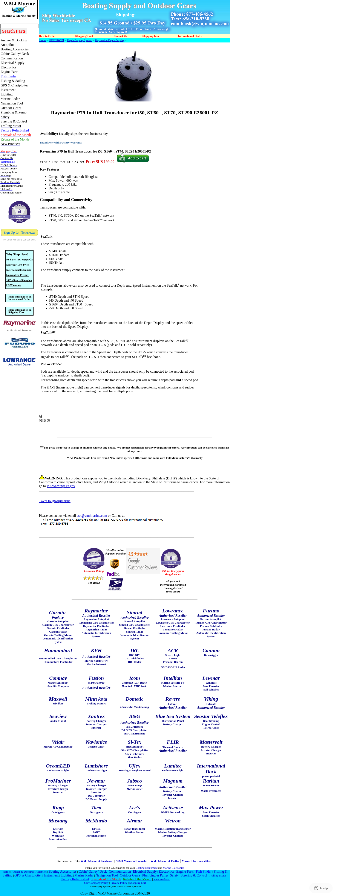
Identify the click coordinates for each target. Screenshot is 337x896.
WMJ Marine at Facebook (97, 861)
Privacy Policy (118, 882)
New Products (161, 879)
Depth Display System (79, 40)
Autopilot (40, 871)
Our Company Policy (96, 882)
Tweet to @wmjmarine (54, 501)
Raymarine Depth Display (109, 40)
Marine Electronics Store (197, 861)
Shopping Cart (137, 882)
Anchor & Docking (23, 871)
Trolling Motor (217, 875)
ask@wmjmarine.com (92, 515)
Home (42, 40)
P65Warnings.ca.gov (61, 486)
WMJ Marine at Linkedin (131, 861)
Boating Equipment (146, 867)
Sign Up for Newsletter (19, 232)
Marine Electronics (173, 867)
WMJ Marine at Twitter (165, 861)
